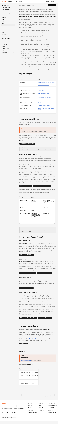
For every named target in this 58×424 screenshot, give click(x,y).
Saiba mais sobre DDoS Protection (26, 254)
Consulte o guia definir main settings (27, 143)
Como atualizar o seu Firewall (43, 85)
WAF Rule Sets (41, 90)
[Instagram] (12, 412)
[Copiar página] (51, 5)
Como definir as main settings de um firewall (46, 82)
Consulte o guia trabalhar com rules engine (42, 185)
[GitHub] (2, 412)
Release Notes (4, 40)
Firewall (4, 25)
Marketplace (41, 410)
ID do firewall (32, 338)
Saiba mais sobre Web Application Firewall (28, 317)
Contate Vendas (51, 410)
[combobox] (4, 417)
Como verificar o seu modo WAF (44, 112)
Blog (40, 405)
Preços (49, 408)
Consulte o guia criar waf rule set (45, 317)
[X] (10, 412)
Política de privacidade (32, 412)
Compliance (30, 410)
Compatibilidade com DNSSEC (44, 105)
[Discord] (15, 412)
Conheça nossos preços (6, 13)
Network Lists (41, 87)
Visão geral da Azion (5, 5)
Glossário (3, 50)
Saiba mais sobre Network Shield (26, 288)
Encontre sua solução (6, 38)
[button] (8, 5)
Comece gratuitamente (52, 405)
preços (53, 69)
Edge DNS (4, 28)
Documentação (51, 407)
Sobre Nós (30, 405)
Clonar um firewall (23, 343)
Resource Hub (41, 407)
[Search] (55, 1)
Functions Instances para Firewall (44, 97)
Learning (40, 408)
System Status (8, 52)
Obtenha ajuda (4, 14)
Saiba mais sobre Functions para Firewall (27, 273)
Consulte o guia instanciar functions (44, 273)
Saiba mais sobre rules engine (25, 185)
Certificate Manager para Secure (44, 102)
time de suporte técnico (26, 360)
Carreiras (30, 408)
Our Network (30, 407)
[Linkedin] (5, 412)
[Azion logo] (13, 403)
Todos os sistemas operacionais (9, 406)
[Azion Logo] (4, 1)
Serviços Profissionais (52, 412)
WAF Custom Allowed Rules (43, 93)
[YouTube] (7, 412)
